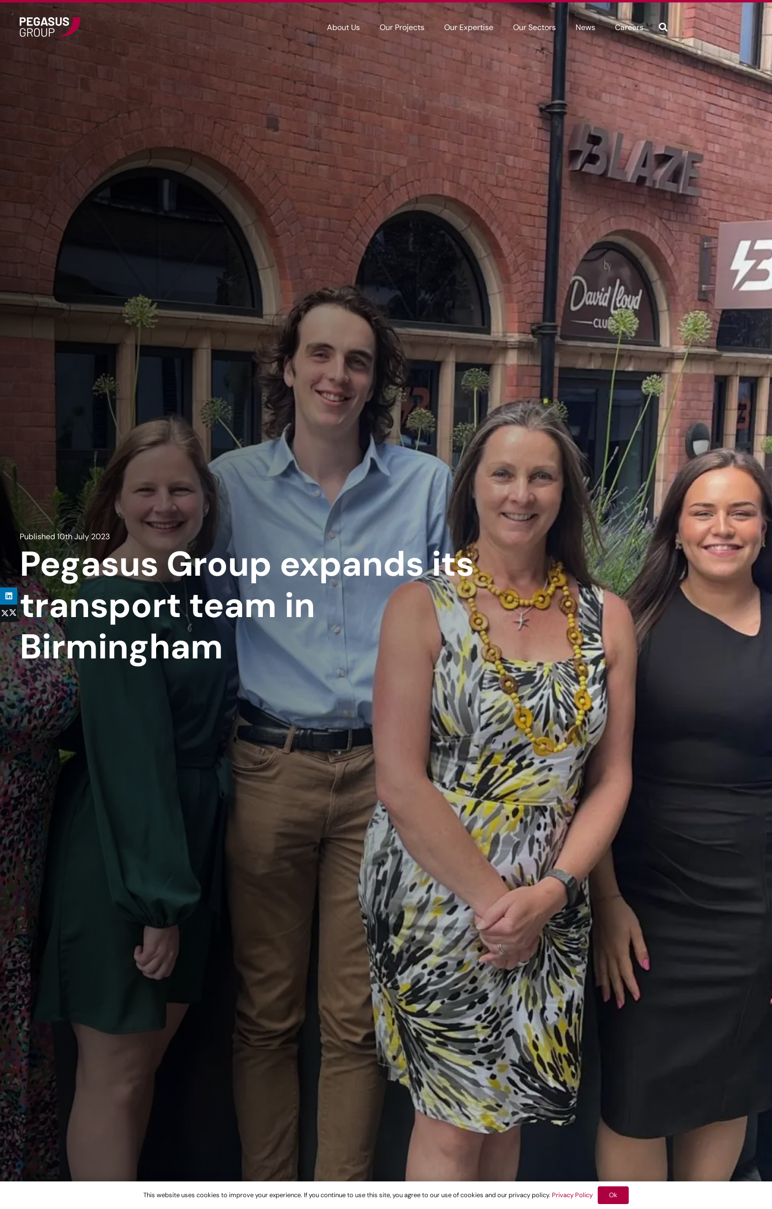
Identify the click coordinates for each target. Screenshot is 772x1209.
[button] (663, 27)
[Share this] (8, 613)
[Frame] (50, 27)
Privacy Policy (572, 1195)
